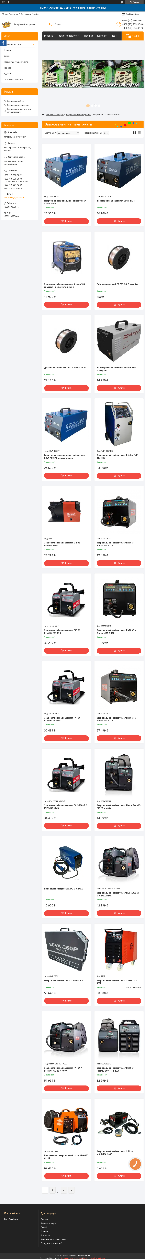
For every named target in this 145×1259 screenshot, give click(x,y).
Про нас (88, 35)
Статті (7, 56)
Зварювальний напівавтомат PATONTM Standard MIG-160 (116, 631)
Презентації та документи (16, 62)
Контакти (102, 35)
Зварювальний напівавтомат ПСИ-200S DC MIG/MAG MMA (65, 806)
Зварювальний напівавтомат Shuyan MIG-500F (117, 982)
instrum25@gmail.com (14, 197)
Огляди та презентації (51, 1243)
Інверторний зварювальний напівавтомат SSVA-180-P (65, 202)
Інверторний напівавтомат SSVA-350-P (63, 980)
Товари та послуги (67, 35)
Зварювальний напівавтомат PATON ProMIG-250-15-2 (62, 719)
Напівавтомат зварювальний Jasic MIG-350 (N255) (66, 1156)
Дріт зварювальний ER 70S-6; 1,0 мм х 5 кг (65, 367)
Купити (68, 221)
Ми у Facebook (11, 1219)
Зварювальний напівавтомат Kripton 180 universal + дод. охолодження (64, 285)
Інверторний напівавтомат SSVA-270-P (116, 201)
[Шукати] (50, 24)
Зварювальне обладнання (78, 114)
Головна (48, 35)
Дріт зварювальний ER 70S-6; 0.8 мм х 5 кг (117, 284)
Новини (7, 50)
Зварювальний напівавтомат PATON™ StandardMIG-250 (115, 544)
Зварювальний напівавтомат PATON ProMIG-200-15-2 (62, 631)
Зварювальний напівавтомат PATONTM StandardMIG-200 (116, 719)
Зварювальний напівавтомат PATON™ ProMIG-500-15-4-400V (115, 1069)
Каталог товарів (48, 1223)
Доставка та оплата (13, 79)
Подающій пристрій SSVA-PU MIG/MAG (63, 889)
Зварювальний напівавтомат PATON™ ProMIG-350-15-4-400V (63, 1069)
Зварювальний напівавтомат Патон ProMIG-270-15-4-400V (119, 806)
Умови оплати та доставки (53, 1239)
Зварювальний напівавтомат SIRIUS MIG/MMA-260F (115, 1152)
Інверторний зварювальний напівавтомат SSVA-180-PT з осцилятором (65, 456)
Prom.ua (86, 1256)
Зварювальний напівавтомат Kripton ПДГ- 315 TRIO (118, 456)
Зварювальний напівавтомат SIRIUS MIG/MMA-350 (62, 544)
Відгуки (7, 74)
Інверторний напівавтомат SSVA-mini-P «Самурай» (116, 369)
